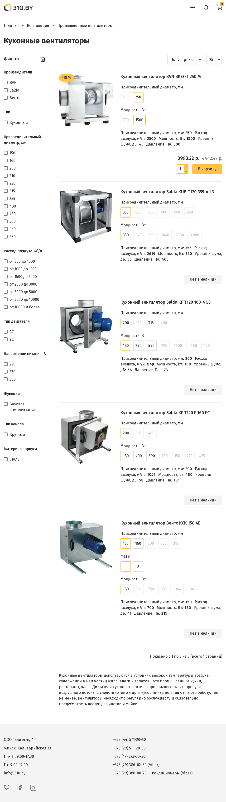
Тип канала (14, 424)
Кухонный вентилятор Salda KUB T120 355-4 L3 (167, 191)
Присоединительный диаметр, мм (22, 140)
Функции (12, 393)
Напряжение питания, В (25, 353)
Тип (7, 112)
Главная (11, 25)
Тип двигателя (17, 321)
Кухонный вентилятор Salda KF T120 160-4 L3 (165, 302)
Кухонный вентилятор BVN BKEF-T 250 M (160, 76)
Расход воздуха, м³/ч (23, 251)
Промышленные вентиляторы (85, 25)
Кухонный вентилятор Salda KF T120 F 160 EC (165, 412)
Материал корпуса (20, 449)
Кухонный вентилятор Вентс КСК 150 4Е (160, 523)
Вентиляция (38, 25)
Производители (18, 72)
